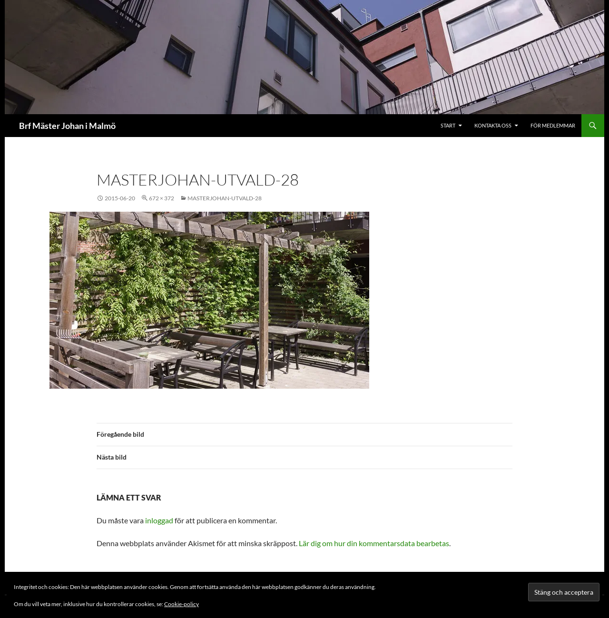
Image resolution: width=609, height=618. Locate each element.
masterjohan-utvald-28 (224, 198)
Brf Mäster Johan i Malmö (67, 125)
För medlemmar (552, 125)
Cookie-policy (181, 604)
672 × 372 (161, 198)
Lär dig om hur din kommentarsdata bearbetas (374, 543)
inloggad (159, 520)
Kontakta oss (492, 125)
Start (448, 125)
